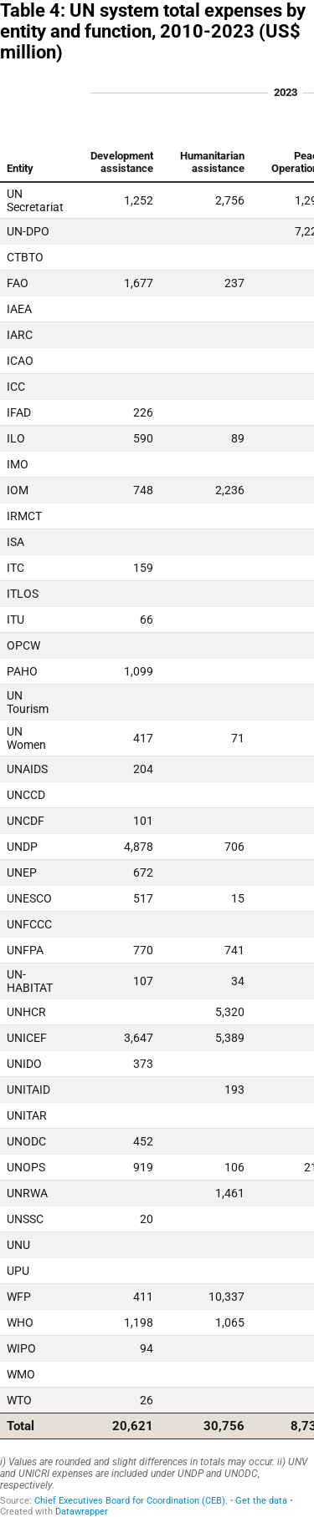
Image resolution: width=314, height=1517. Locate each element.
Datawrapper (81, 1511)
